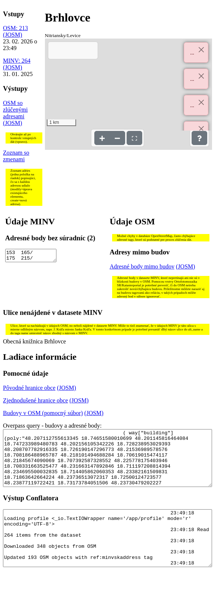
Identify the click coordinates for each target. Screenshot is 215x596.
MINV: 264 (16, 60)
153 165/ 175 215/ (30, 256)
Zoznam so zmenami (16, 155)
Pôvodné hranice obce (29, 388)
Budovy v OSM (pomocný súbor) (43, 413)
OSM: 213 (15, 28)
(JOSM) (12, 35)
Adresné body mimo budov (142, 266)
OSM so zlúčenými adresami (15, 109)
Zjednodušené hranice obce (35, 400)
